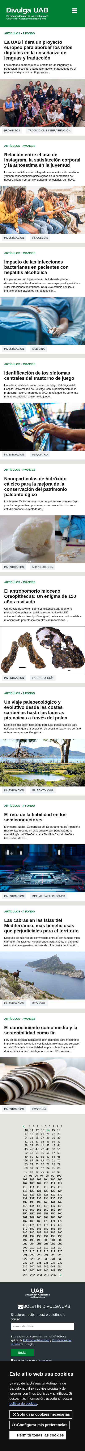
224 (46, 1255)
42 (47, 1145)
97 (41, 1175)
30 (59, 1137)
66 (26, 1160)
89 (36, 1171)
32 (31, 1141)
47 (36, 1149)
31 (26, 1141)
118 (60, 1187)
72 (59, 1160)
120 (32, 1190)
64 (53, 1156)
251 (25, 1274)
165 (53, 1217)
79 (59, 1164)
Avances (28, 145)
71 (53, 1160)
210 (32, 1247)
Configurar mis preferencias (39, 1424)
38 (26, 1145)
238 (60, 1262)
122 (46, 1190)
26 (36, 1137)
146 (46, 1205)
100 (59, 1175)
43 (53, 1145)
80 (26, 1168)
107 (25, 1183)
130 (60, 1194)
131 (25, 1198)
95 (30, 1175)
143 (25, 1205)
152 (46, 1209)
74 (31, 1164)
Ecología (39, 1003)
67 (31, 1160)
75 (36, 1164)
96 (36, 1175)
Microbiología (42, 567)
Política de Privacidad (36, 1340)
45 (26, 1149)
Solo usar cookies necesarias (41, 1414)
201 (53, 1240)
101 (25, 1179)
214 (60, 1247)
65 (59, 1156)
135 (53, 1198)
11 (31, 1130)
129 (53, 1194)
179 (25, 1228)
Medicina (38, 348)
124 (60, 1190)
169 (39, 1221)
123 (53, 1190)
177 (53, 1224)
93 (59, 1171)
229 (39, 1258)
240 (32, 1266)
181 (39, 1228)
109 (39, 1183)
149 (25, 1209)
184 (60, 1228)
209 (25, 1247)
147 (53, 1205)
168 (32, 1221)
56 (47, 1152)
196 (60, 1236)
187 (39, 1232)
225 (53, 1255)
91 (47, 1171)
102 (32, 1179)
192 (32, 1236)
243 (53, 1266)
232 (60, 1258)
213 (53, 1247)
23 (59, 1134)
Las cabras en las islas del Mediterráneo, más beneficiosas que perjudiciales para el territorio (41, 925)
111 (53, 1183)
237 (53, 1262)
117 (53, 1187)
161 (25, 1217)
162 (32, 1217)
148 (60, 1205)
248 (46, 1270)
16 (58, 1130)
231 (53, 1258)
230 (46, 1258)
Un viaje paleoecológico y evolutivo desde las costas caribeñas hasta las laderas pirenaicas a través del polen (35, 709)
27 (42, 1137)
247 (39, 1270)
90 (42, 1171)
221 (25, 1255)
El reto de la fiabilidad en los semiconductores (35, 817)
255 (53, 1274)
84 (47, 1168)
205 (39, 1243)
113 (25, 1187)
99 (52, 1175)
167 (25, 1221)
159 (53, 1213)
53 (31, 1152)
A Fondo (28, 33)
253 (39, 1274)
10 (26, 1130)
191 (25, 1236)
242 (46, 1266)
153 (53, 1209)
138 (32, 1202)
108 (32, 1183)
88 (31, 1171)
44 (59, 1145)
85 (53, 1168)
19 (36, 1134)
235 (39, 1262)
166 (60, 1217)
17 (26, 1134)
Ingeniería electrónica (48, 896)
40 (36, 1145)
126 (32, 1194)
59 (26, 1156)
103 (39, 1179)
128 (46, 1194)
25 (31, 1137)
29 (53, 1137)
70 (47, 1160)
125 (25, 1194)
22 (53, 1134)
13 (42, 1130)
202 (60, 1240)
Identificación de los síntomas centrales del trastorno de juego (39, 375)
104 (46, 1179)
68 (36, 1160)
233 (25, 1262)
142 (60, 1202)
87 (26, 1171)
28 (47, 1137)
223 (39, 1255)
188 (46, 1232)
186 (32, 1232)
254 (46, 1274)
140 (46, 1202)
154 (60, 1209)
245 (25, 1270)
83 (42, 1168)
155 (25, 1213)
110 (46, 1183)
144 (32, 1205)
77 (47, 1164)
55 (42, 1152)
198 (32, 1240)
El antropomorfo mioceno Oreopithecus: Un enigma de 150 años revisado (40, 596)
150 (32, 1209)
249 (53, 1270)
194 (46, 1236)
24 (26, 1137)
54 (36, 1152)
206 (46, 1243)
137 (25, 1202)
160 (60, 1213)
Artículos (12, 33)
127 (39, 1194)
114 (32, 1187)
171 (53, 1221)
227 (25, 1258)
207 (53, 1243)
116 (46, 1187)
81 (31, 1168)
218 (46, 1251)
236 (46, 1262)
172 (60, 1221)
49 (47, 1149)
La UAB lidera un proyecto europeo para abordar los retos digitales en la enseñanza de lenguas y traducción (38, 50)
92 (53, 1171)
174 (32, 1224)
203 (25, 1243)
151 (39, 1209)
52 (26, 1152)
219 (53, 1251)
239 (25, 1266)
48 (42, 1149)
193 (39, 1236)
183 (53, 1228)
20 (42, 1134)
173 (25, 1224)
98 (47, 1175)
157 (39, 1213)
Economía (39, 1109)
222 (32, 1255)
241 (39, 1266)
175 (39, 1224)
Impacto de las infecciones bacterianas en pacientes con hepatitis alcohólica (36, 267)
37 (59, 1141)
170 (46, 1221)
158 (46, 1213)
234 (32, 1262)
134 (46, 1198)
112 (60, 1183)
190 (60, 1232)
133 (39, 1198)
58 (59, 1152)
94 (25, 1175)
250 (60, 1270)
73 (26, 1164)
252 (32, 1274)
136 (60, 1198)
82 (36, 1168)
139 (39, 1202)
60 (31, 1156)
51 (59, 1149)
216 (32, 1251)
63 (47, 1156)
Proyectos (12, 130)
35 (47, 1141)
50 (53, 1149)
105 (53, 1179)
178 (60, 1224)
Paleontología (43, 678)
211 (39, 1247)
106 (60, 1179)
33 (36, 1141)
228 (32, 1258)
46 (31, 1149)
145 (39, 1205)
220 (60, 1251)
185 (25, 1232)
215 (25, 1251)
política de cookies (23, 1403)
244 (60, 1266)
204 (32, 1243)
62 (42, 1156)
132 (32, 1198)
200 (46, 1240)
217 (39, 1251)
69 (42, 1160)
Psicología (40, 237)
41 (42, 1145)
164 (46, 1217)
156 (32, 1213)
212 (46, 1247)
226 (60, 1255)
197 (25, 1240)
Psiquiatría (40, 454)
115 (39, 1187)
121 (39, 1190)
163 (39, 1217)
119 (25, 1190)
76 (42, 1164)
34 (42, 1141)
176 (46, 1224)
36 (53, 1141)
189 (53, 1232)
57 (53, 1152)
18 (31, 1134)
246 (32, 1270)
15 (53, 1130)
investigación (14, 237)
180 (32, 1228)
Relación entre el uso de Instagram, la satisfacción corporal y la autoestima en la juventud (42, 160)
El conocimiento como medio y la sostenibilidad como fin (40, 1030)
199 (39, 1240)
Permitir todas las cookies (38, 1435)
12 (37, 1130)
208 (60, 1243)
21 (47, 1134)
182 (46, 1228)
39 (31, 1145)
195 (53, 1236)
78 (53, 1164)
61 (36, 1156)
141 (53, 1202)
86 (59, 1168)
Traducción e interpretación (49, 130)
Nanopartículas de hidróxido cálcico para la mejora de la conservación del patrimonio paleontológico (35, 486)
